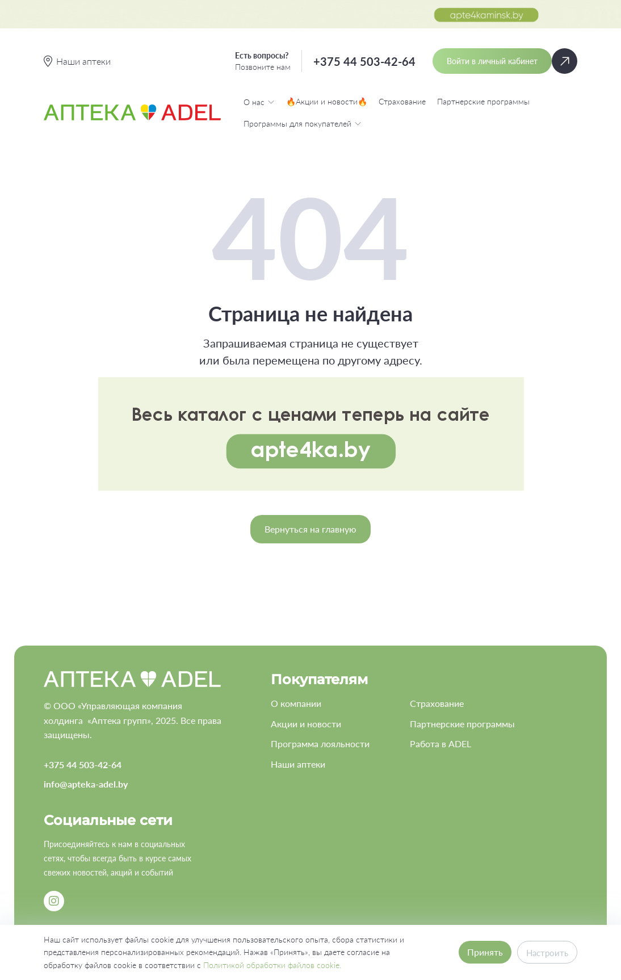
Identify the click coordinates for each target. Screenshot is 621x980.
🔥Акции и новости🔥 (326, 101)
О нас (259, 102)
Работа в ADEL (440, 743)
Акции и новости (306, 723)
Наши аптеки (298, 764)
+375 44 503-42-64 (364, 61)
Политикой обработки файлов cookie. (272, 965)
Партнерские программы (483, 101)
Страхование (402, 101)
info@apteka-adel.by (86, 783)
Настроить (545, 952)
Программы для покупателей (303, 123)
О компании (296, 703)
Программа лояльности (320, 743)
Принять (482, 952)
